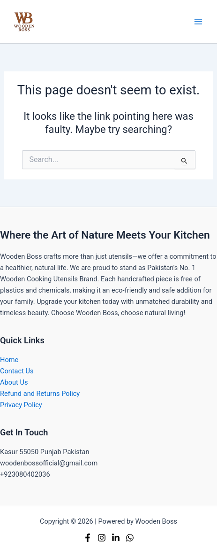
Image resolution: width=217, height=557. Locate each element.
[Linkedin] (116, 538)
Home (9, 360)
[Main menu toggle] (198, 21)
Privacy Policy (21, 405)
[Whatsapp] (130, 538)
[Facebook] (87, 538)
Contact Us (17, 371)
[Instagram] (101, 538)
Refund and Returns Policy (40, 393)
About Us (14, 382)
